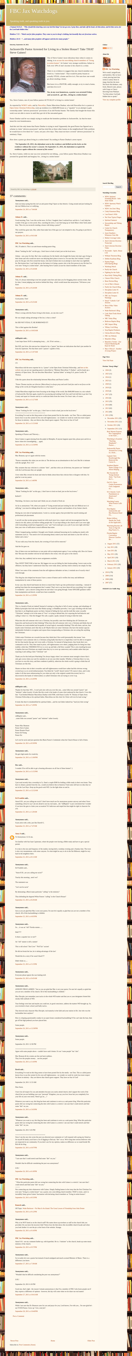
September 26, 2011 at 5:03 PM (26, 1109)
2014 (107, 405)
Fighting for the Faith (112, 272)
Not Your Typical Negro (113, 217)
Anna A (18, 834)
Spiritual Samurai (111, 220)
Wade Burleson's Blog (112, 311)
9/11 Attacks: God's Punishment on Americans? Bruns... (113, 495)
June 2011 (111, 551)
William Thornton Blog (113, 256)
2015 (107, 401)
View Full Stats (108, 360)
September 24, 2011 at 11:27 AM (26, 400)
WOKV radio (26, 105)
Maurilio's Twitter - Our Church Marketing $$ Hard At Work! (113, 344)
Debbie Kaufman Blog (112, 259)
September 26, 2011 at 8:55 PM (26, 1197)
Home (53, 1341)
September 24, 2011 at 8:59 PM (26, 743)
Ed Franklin (19, 798)
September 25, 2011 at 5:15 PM (26, 964)
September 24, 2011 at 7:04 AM (26, 209)
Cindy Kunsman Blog (112, 211)
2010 (107, 572)
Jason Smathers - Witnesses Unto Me (111, 234)
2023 (107, 381)
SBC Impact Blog (111, 324)
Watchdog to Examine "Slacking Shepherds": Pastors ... (114, 442)
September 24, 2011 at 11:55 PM (26, 771)
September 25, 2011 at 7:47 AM (26, 826)
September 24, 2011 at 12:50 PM (26, 445)
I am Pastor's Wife (111, 214)
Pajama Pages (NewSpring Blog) (111, 263)
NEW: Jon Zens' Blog (112, 209)
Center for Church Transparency (111, 229)
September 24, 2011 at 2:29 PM (26, 595)
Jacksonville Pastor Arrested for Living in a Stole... (114, 451)
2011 (107, 415)
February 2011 (112, 564)
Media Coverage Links (113, 238)
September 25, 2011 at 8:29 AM (26, 900)
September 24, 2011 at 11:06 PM (26, 757)
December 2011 (113, 418)
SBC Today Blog (110, 318)
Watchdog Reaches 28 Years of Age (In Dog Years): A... (114, 528)
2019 (107, 387)
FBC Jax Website (111, 336)
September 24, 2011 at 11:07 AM (26, 352)
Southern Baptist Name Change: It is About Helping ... (114, 468)
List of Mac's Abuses (112, 284)
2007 (107, 583)
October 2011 (112, 425)
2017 (107, 394)
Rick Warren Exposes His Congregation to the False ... (114, 434)
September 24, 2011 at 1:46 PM (26, 480)
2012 (107, 412)
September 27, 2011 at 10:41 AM (26, 1295)
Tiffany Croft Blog (111, 327)
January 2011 (112, 568)
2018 (107, 391)
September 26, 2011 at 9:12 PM (26, 1212)
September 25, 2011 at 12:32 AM (26, 790)
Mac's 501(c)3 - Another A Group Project (113, 350)
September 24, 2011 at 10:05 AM (26, 330)
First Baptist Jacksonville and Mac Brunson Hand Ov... (114, 512)
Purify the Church (111, 269)
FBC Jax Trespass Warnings (111, 297)
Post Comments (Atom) (27, 1345)
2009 (107, 576)
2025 (107, 374)
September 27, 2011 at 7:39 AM (26, 1264)
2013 (107, 408)
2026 (107, 370)
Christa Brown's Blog (112, 333)
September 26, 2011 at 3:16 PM (26, 1062)
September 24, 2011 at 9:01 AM (26, 236)
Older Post (91, 1341)
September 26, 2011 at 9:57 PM (26, 1247)
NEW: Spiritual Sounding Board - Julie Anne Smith (113, 199)
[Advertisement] (52, 1328)
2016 (107, 398)
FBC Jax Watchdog (22, 243)
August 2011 (111, 544)
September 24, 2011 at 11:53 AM (26, 423)
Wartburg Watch (110, 267)
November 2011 (113, 422)
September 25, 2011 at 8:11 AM (26, 857)
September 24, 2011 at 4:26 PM (26, 679)
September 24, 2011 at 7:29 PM (26, 705)
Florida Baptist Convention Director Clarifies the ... (114, 536)
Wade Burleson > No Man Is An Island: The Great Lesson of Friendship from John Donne (53, 1208)
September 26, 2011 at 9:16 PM (26, 1230)
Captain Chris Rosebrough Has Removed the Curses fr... (113, 459)
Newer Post (14, 1341)
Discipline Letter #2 (112, 293)
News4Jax (42, 105)
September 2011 (113, 429)
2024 (107, 377)
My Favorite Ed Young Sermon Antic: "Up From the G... (113, 476)
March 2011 (111, 561)
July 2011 (110, 547)
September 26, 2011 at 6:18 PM (26, 1171)
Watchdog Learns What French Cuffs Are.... (114, 504)
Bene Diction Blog (111, 281)
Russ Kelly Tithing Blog (113, 275)
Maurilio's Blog (110, 339)
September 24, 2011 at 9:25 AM (26, 302)
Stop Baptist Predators (112, 330)
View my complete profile (112, 100)
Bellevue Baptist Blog (112, 321)
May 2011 (111, 554)
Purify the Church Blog (113, 287)
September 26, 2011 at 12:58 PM (26, 1028)
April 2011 (111, 557)
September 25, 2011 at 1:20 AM (26, 812)
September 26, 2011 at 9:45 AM (26, 978)
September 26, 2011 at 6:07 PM (26, 1148)
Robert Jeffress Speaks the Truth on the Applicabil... (114, 520)
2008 (107, 579)
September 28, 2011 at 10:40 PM (26, 1311)
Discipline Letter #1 (112, 290)
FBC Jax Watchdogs (33, 11)
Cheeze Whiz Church (112, 278)
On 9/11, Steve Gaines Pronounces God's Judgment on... (114, 485)
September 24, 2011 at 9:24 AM (26, 269)
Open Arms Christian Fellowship (22, 108)
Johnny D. (19, 217)
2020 (107, 384)
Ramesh (18, 1205)
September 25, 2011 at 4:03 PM (26, 916)
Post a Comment (18, 1316)
